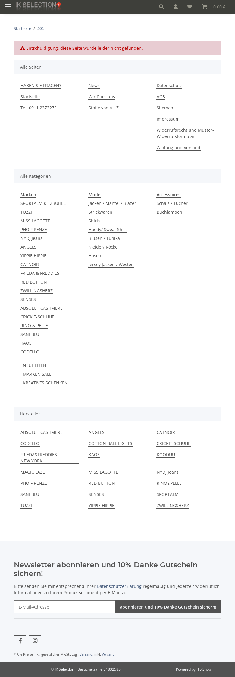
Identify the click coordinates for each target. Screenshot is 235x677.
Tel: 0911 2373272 (38, 108)
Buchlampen (169, 212)
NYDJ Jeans (31, 238)
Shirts (94, 221)
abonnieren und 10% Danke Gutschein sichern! (168, 607)
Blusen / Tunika (104, 238)
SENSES (28, 299)
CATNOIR (29, 264)
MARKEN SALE (37, 374)
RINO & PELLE (34, 325)
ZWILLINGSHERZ (36, 290)
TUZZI (26, 212)
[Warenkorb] (213, 7)
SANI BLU (29, 334)
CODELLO (29, 352)
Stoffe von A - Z (104, 108)
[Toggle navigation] (8, 4)
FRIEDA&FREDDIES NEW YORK (38, 458)
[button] (161, 7)
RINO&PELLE (169, 483)
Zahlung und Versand (178, 147)
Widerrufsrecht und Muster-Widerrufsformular (185, 133)
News (94, 85)
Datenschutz (169, 85)
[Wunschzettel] (190, 7)
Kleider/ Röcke (103, 247)
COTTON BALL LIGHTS (110, 443)
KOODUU (166, 454)
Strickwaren (100, 212)
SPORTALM (168, 494)
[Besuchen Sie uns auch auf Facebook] (20, 640)
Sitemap (165, 108)
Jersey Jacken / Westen (111, 264)
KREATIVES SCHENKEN (45, 383)
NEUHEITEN (34, 365)
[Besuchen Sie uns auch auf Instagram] (35, 640)
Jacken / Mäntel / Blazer (112, 203)
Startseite (30, 96)
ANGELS (28, 247)
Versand (86, 654)
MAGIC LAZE (32, 472)
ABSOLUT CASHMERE (41, 308)
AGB (161, 96)
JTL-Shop (203, 669)
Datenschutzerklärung (119, 586)
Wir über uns (102, 96)
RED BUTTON (33, 282)
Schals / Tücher (172, 203)
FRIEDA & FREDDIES (39, 273)
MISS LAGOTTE (35, 221)
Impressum (168, 119)
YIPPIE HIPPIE (33, 256)
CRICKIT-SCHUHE (37, 317)
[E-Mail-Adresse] (64, 606)
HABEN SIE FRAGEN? (40, 85)
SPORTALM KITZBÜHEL (43, 203)
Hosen (95, 256)
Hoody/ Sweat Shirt (108, 229)
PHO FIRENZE (33, 229)
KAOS (26, 343)
